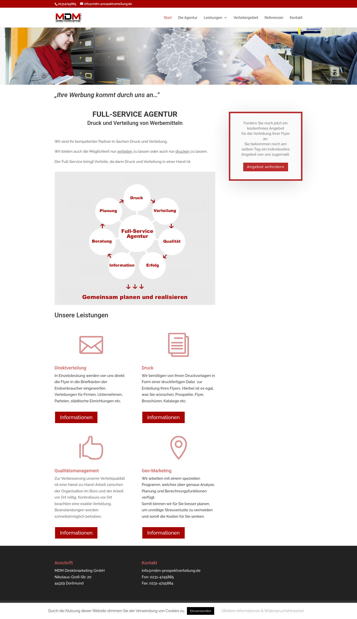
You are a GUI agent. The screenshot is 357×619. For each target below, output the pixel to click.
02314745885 (67, 4)
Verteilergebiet (246, 18)
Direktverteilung (70, 367)
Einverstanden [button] (200, 611)
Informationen (76, 417)
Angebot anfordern (265, 167)
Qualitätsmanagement (77, 470)
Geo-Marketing (157, 470)
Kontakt (296, 18)
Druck (147, 367)
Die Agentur (187, 18)
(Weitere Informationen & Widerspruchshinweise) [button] (262, 611)
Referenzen (274, 18)
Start (168, 18)
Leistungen (213, 18)
